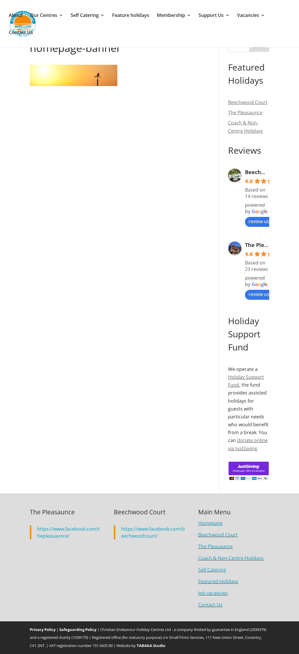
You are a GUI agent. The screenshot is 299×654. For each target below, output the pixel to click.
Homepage (210, 523)
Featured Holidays (218, 581)
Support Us (211, 15)
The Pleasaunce (265, 244)
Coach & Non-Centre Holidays (231, 558)
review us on (265, 221)
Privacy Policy (42, 629)
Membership (171, 15)
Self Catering (85, 15)
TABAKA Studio (151, 645)
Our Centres (43, 15)
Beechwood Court (268, 172)
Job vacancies (213, 593)
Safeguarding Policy (77, 629)
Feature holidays (130, 15)
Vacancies (248, 15)
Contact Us (21, 33)
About (15, 15)
